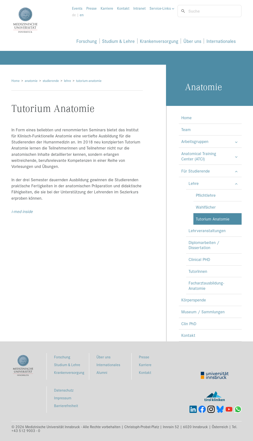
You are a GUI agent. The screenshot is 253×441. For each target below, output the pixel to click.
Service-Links (162, 8)
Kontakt (123, 8)
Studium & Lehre (118, 41)
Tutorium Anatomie (212, 219)
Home (15, 80)
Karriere (107, 8)
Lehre (194, 183)
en (82, 15)
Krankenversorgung (159, 41)
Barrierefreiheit (66, 405)
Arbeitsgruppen (194, 141)
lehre (67, 80)
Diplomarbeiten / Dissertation (204, 245)
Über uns (192, 41)
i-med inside (22, 211)
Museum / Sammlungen (203, 312)
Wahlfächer (206, 207)
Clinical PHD (199, 259)
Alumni (101, 372)
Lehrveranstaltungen (207, 230)
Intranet (139, 8)
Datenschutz (63, 390)
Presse (91, 8)
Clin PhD (188, 323)
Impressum (62, 397)
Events (77, 8)
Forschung (86, 41)
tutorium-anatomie (89, 80)
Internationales (221, 41)
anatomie (31, 80)
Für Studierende (195, 171)
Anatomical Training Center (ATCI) (198, 156)
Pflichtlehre (206, 195)
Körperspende (193, 300)
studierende (51, 80)
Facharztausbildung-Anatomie (206, 285)
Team (186, 129)
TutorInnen (198, 271)
